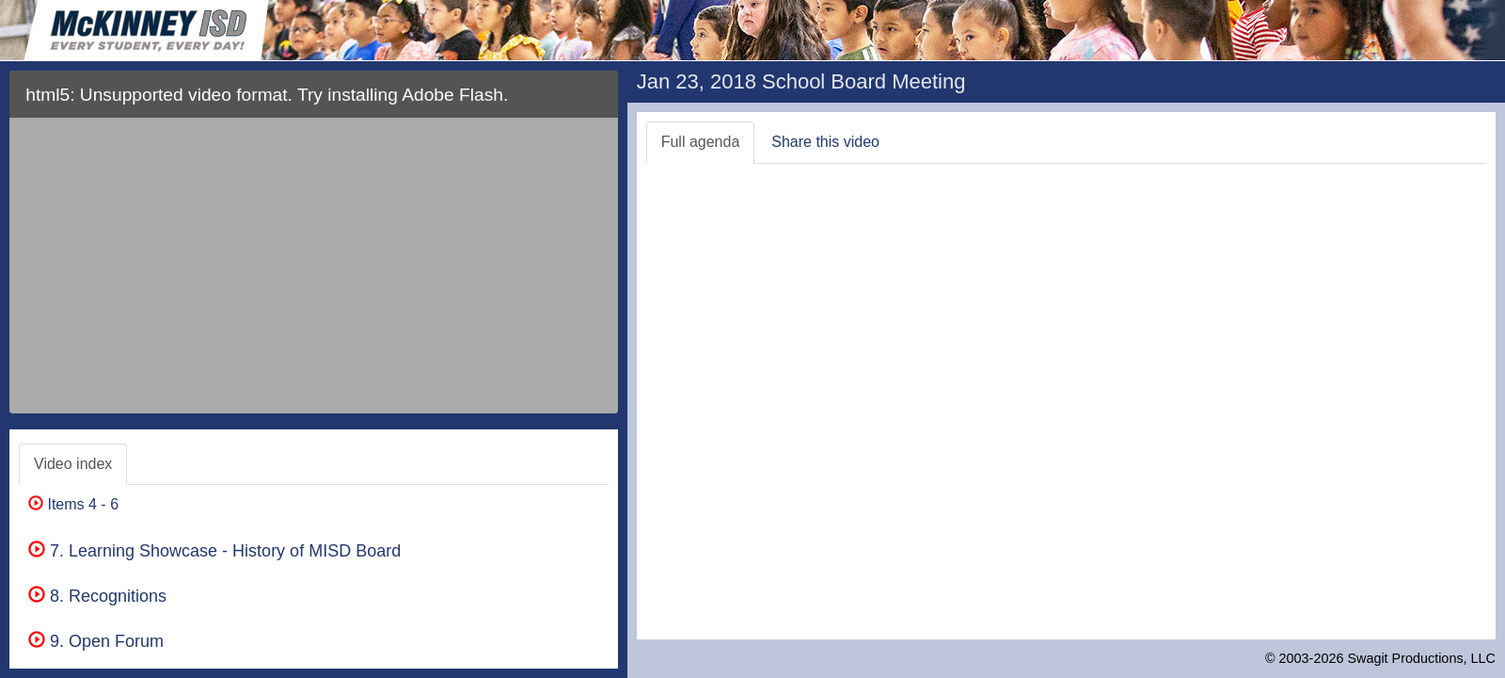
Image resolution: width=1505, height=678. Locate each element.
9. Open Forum (96, 641)
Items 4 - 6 (73, 504)
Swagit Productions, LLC (1421, 658)
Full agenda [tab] (700, 142)
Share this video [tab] (825, 142)
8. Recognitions (97, 596)
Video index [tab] (73, 464)
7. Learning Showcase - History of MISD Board (214, 550)
